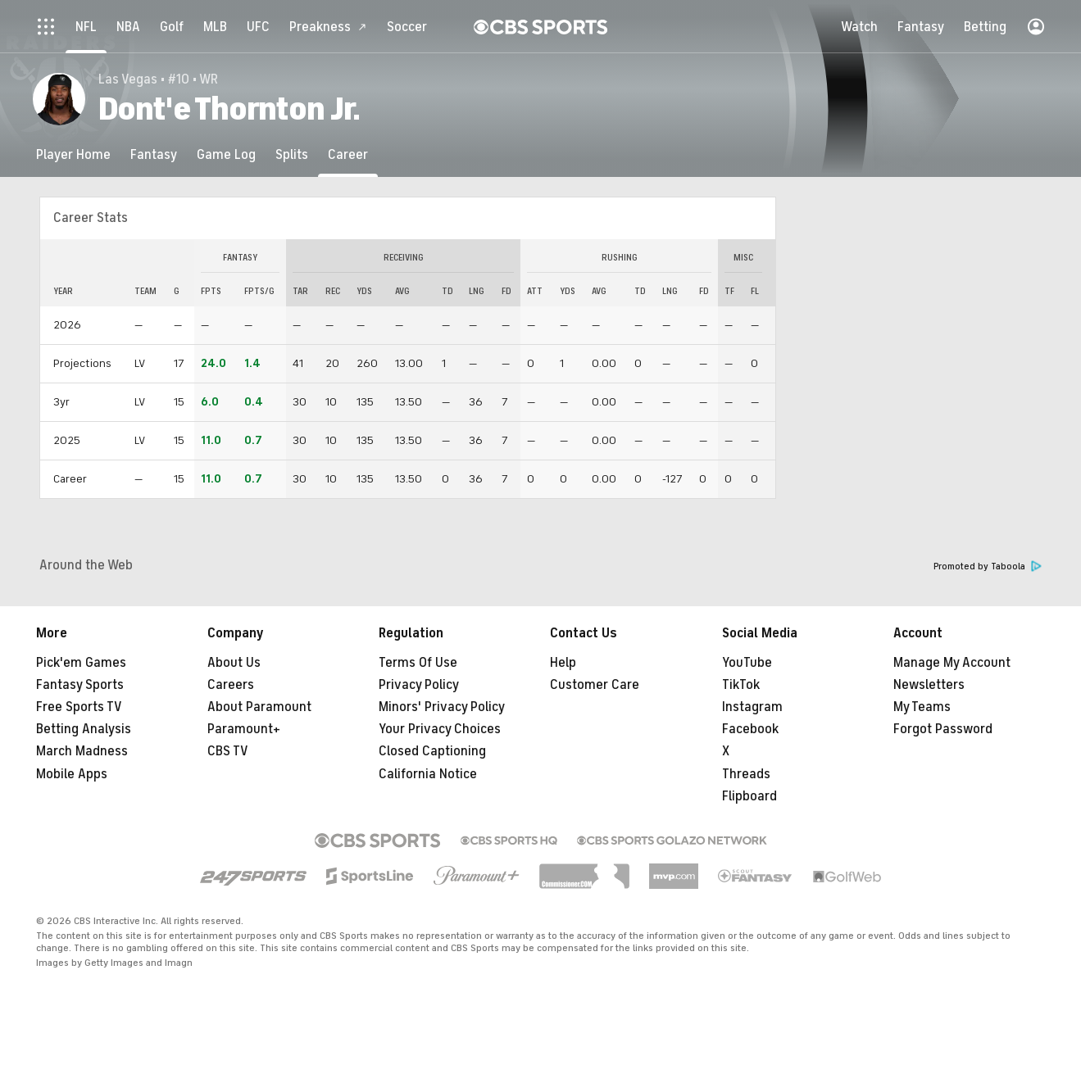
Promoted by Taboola (987, 566)
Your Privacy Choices (440, 729)
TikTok (741, 685)
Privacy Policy (419, 685)
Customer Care (594, 685)
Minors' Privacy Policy (442, 707)
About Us (234, 663)
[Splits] (292, 154)
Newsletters (929, 685)
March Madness (82, 751)
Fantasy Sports (80, 685)
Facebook (750, 729)
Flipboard (749, 796)
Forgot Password (942, 729)
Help (563, 663)
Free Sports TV (79, 707)
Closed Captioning (432, 751)
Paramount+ (243, 729)
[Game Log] (226, 154)
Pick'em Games (81, 663)
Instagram (752, 707)
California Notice (428, 774)
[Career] (348, 154)
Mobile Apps (71, 774)
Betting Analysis (83, 729)
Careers (230, 685)
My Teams (922, 707)
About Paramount (259, 707)
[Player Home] (73, 154)
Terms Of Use (418, 663)
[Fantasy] (153, 154)
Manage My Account (952, 663)
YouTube (747, 663)
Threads (746, 774)
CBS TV (227, 751)
